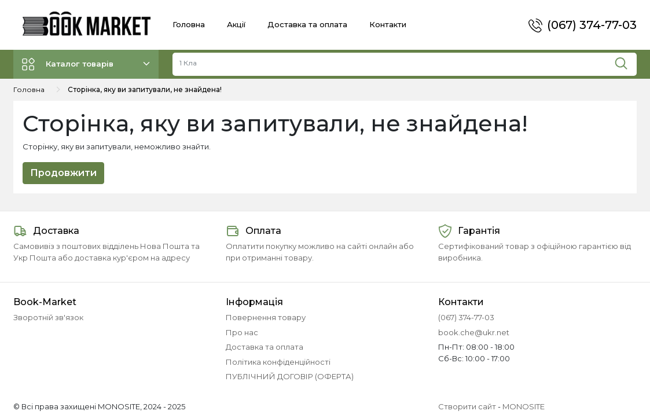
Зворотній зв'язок (48, 317)
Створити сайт (467, 406)
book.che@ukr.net (473, 332)
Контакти (387, 24)
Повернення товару (266, 317)
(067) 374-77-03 (592, 25)
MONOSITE (523, 406)
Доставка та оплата (307, 24)
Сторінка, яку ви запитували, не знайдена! (145, 89)
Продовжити (63, 172)
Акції (236, 24)
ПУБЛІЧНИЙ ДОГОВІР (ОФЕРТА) (290, 376)
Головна (188, 24)
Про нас (242, 332)
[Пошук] (625, 61)
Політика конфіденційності (278, 361)
